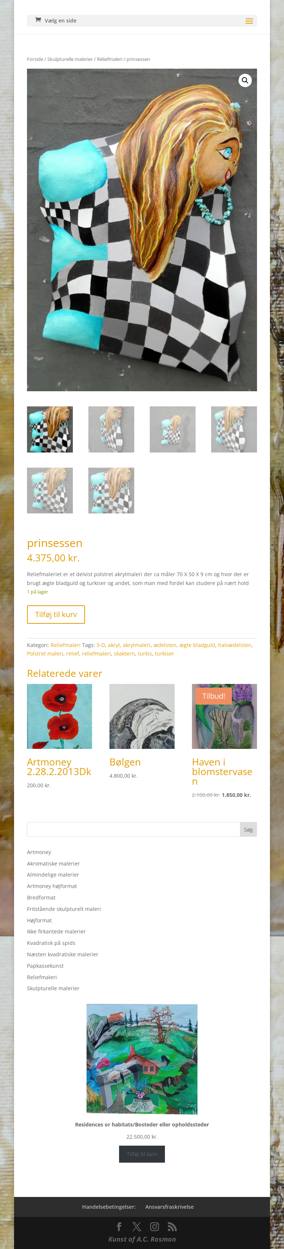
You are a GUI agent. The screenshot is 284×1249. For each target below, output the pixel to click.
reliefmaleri (96, 653)
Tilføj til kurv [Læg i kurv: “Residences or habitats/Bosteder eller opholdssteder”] (142, 1153)
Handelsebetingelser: (109, 1206)
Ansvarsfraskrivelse (169, 1206)
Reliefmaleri (109, 59)
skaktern (124, 653)
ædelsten (164, 644)
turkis (145, 653)
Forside (35, 59)
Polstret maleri (45, 653)
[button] (245, 80)
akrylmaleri (137, 644)
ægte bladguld (197, 644)
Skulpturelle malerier (70, 59)
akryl (114, 644)
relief (72, 653)
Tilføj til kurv (56, 614)
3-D (101, 644)
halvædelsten (234, 644)
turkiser (164, 653)
